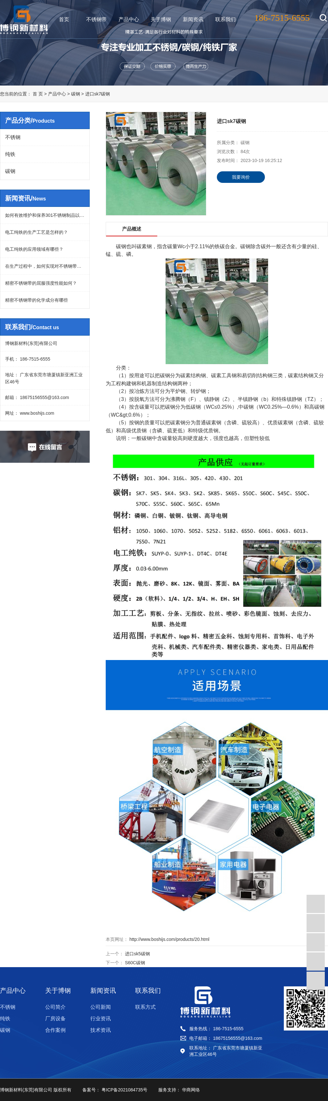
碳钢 (76, 93)
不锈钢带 (96, 19)
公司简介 (55, 1007)
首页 (64, 19)
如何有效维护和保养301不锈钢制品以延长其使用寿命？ (45, 215)
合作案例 (55, 1030)
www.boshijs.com (36, 413)
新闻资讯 (193, 19)
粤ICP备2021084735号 (123, 1089)
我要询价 (241, 177)
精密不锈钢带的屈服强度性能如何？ (41, 283)
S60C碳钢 (135, 962)
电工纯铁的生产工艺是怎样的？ (36, 232)
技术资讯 (100, 1030)
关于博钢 (161, 19)
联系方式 (145, 1007)
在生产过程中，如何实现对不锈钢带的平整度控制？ (45, 266)
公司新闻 (100, 1007)
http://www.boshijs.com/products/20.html (168, 939)
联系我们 (225, 19)
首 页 (38, 93)
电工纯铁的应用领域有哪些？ (34, 249)
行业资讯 (100, 1018)
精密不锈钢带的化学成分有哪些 (36, 300)
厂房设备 (55, 1018)
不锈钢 (12, 137)
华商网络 (190, 1089)
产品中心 (129, 19)
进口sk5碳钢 (137, 953)
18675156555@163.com (44, 397)
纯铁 (10, 154)
